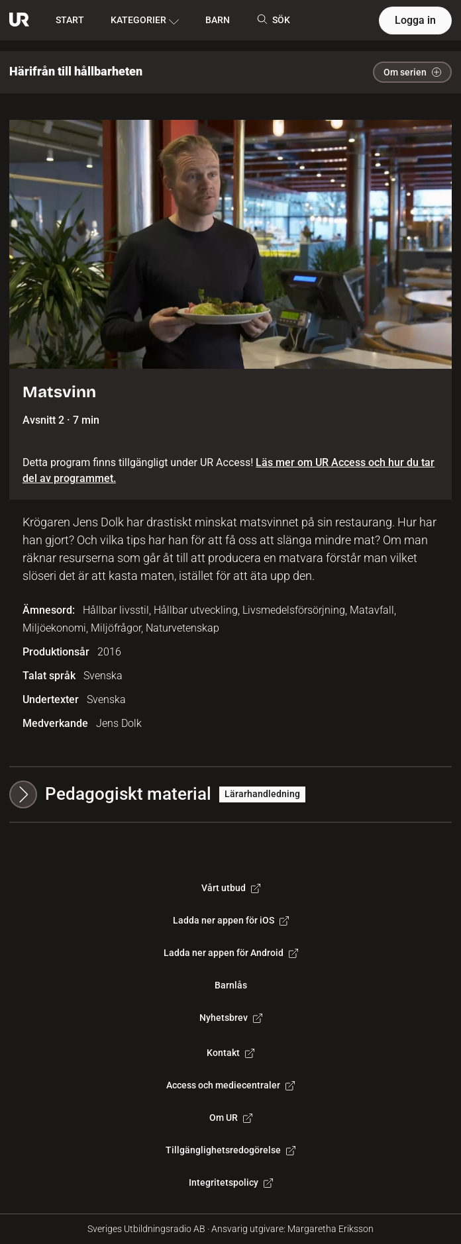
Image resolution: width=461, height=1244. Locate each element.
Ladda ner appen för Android (231, 952)
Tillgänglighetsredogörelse (230, 1150)
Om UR (230, 1117)
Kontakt (230, 1052)
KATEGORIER (145, 20)
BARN (217, 20)
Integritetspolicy (231, 1182)
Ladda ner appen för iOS (231, 920)
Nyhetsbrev (230, 1017)
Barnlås (231, 985)
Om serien (412, 72)
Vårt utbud (230, 888)
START (70, 20)
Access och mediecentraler (230, 1085)
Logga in (415, 20)
